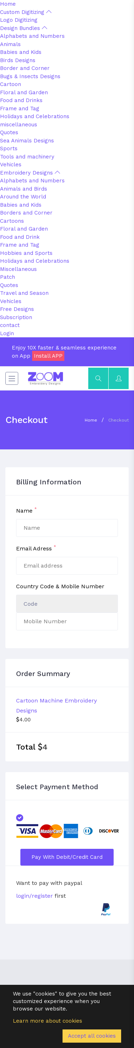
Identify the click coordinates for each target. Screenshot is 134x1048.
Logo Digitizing (19, 20)
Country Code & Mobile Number (60, 586)
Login (7, 333)
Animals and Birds (23, 189)
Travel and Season (24, 293)
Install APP (48, 356)
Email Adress (36, 548)
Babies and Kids (20, 52)
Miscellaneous (18, 269)
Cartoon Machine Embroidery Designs (56, 705)
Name (26, 510)
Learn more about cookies (47, 1021)
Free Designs (17, 309)
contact (10, 325)
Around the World (23, 196)
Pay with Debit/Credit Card (67, 857)
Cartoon (10, 84)
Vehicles (10, 164)
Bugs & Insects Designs (30, 76)
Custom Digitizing (25, 12)
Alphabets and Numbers (32, 36)
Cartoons (12, 221)
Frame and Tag (19, 108)
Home (8, 4)
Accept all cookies (92, 1036)
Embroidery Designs (30, 173)
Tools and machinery (27, 156)
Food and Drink (20, 237)
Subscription (16, 317)
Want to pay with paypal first (49, 889)
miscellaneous (18, 124)
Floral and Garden (24, 92)
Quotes (9, 132)
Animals (10, 44)
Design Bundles (23, 28)
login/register (34, 895)
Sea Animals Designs (27, 140)
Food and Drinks (21, 100)
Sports (9, 148)
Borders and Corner (26, 213)
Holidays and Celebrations (34, 116)
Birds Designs (17, 60)
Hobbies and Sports (26, 253)
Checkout (118, 420)
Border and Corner (25, 68)
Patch (7, 277)
